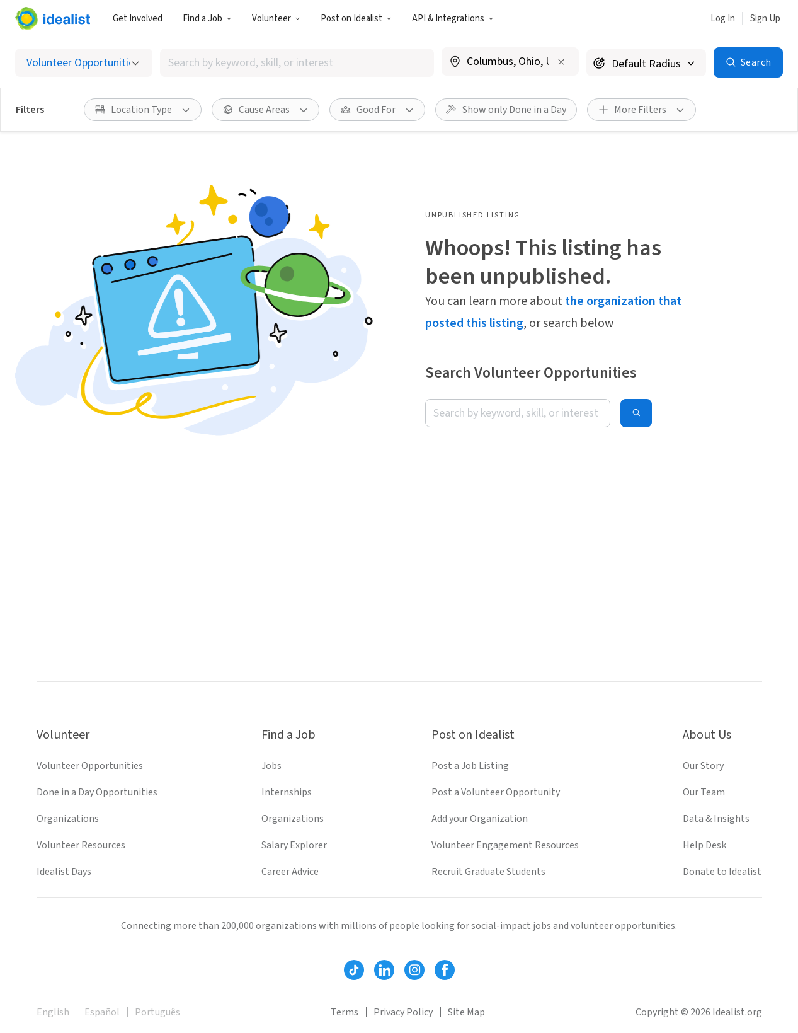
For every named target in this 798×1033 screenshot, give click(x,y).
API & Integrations (453, 18)
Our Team (704, 792)
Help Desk (704, 845)
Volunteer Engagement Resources (505, 845)
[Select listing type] (83, 63)
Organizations (68, 819)
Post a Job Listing (470, 766)
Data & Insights (716, 819)
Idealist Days (64, 872)
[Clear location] (561, 62)
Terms (344, 1012)
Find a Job (207, 18)
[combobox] (297, 62)
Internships (286, 792)
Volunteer (276, 18)
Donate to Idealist (722, 872)
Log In (722, 18)
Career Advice (290, 872)
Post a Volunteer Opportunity (495, 792)
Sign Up (765, 18)
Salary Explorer (294, 845)
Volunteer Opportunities (90, 766)
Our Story (703, 766)
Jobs (271, 766)
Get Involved (137, 18)
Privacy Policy (403, 1012)
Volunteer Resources (81, 845)
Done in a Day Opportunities (97, 792)
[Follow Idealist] (354, 970)
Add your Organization (479, 819)
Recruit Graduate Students (488, 872)
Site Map (466, 1012)
